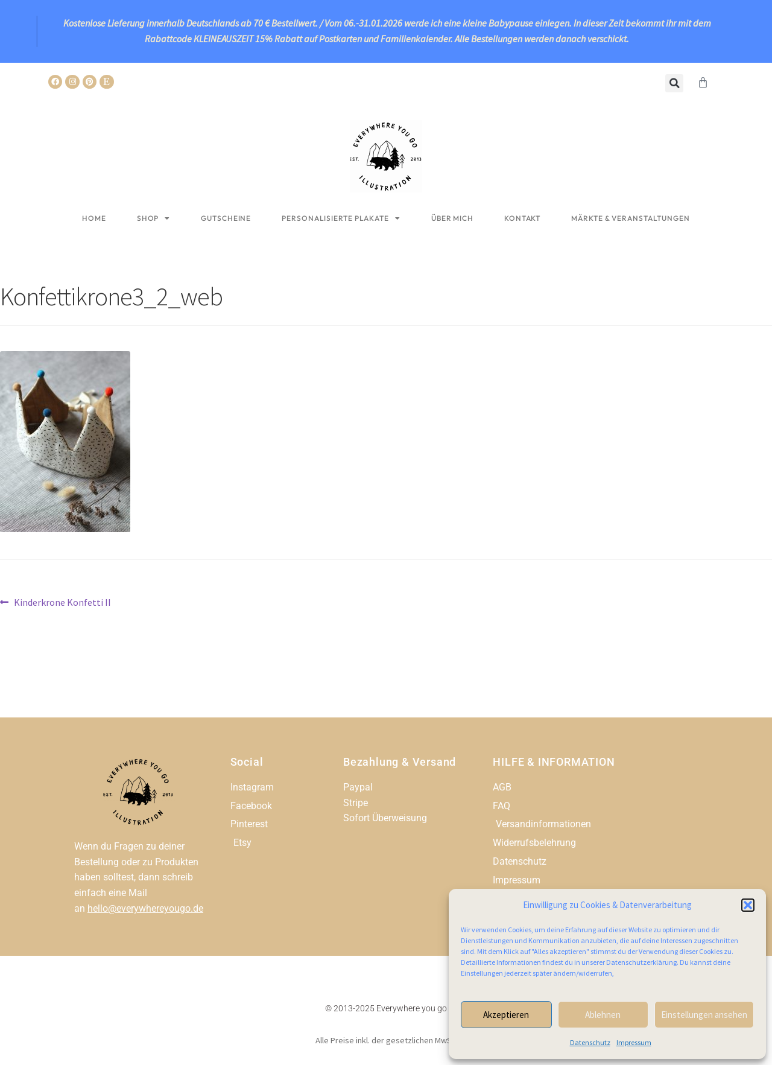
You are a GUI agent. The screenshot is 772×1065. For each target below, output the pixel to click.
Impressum (633, 1042)
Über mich (452, 218)
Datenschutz (590, 1042)
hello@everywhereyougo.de (145, 908)
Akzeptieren (506, 1014)
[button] (748, 905)
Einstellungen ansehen (704, 1014)
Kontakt (522, 218)
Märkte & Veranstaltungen (630, 218)
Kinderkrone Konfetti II (62, 601)
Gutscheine (226, 218)
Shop (154, 218)
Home (94, 218)
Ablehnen (603, 1014)
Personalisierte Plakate (341, 218)
